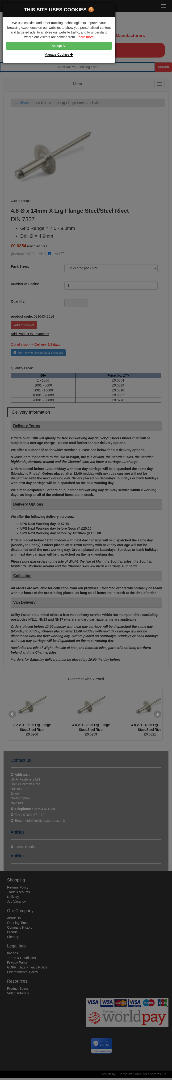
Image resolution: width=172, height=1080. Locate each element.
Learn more (85, 37)
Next (157, 714)
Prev (12, 714)
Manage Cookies (59, 54)
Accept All (59, 46)
